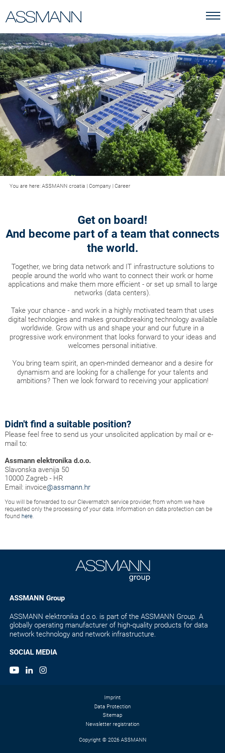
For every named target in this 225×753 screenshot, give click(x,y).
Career (122, 186)
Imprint (112, 698)
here (26, 516)
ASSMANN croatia (63, 186)
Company (100, 186)
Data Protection (112, 707)
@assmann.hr (68, 487)
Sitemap (112, 715)
